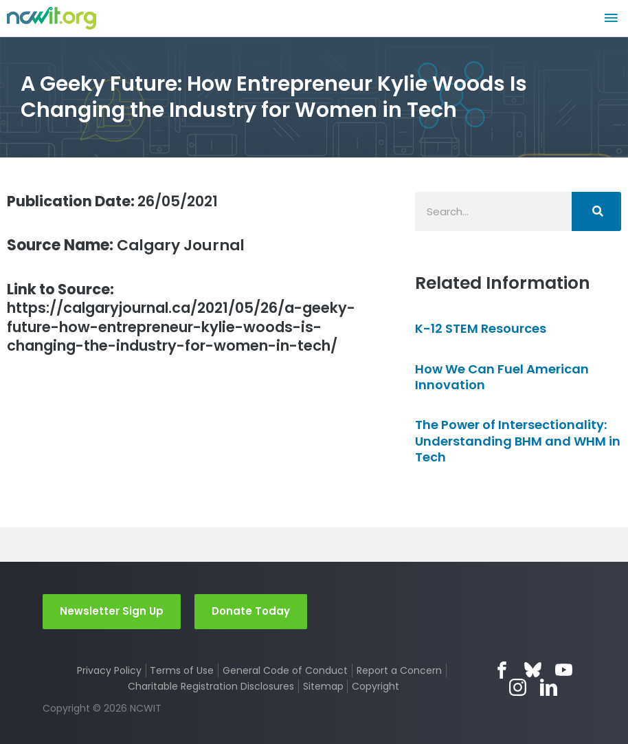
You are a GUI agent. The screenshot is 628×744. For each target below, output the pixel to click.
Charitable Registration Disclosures (211, 686)
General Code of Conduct (285, 670)
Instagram (517, 687)
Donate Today (251, 611)
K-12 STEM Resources (480, 328)
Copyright (375, 686)
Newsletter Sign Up (112, 611)
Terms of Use (182, 670)
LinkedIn (548, 687)
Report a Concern (399, 670)
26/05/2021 (117, 201)
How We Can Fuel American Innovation (502, 376)
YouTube (563, 670)
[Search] (596, 211)
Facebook (502, 670)
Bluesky (532, 670)
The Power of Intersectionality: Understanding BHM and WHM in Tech (517, 441)
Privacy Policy (109, 670)
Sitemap (323, 686)
